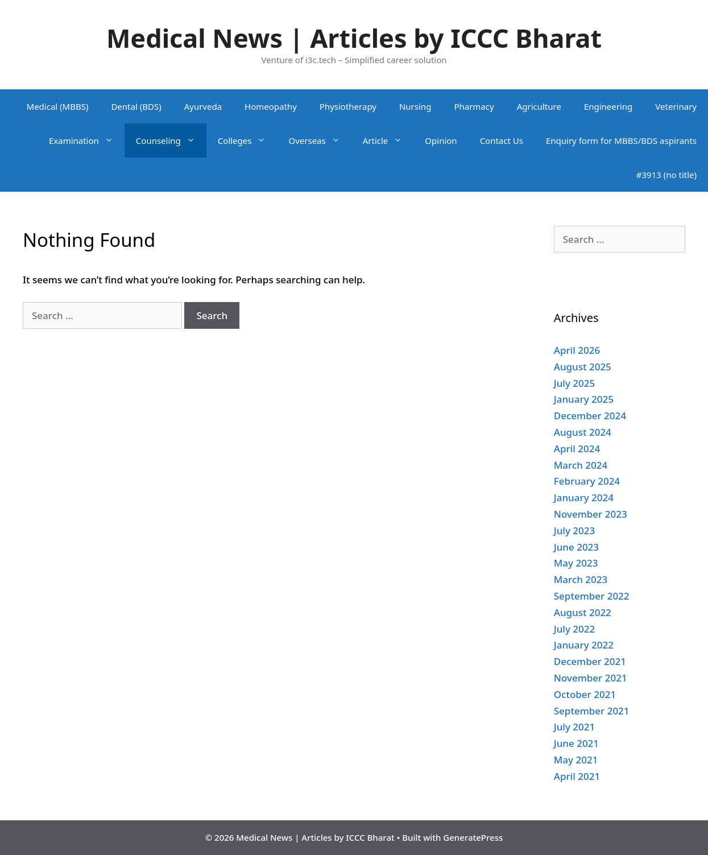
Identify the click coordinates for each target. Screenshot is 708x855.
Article (388, 140)
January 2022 (584, 644)
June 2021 (576, 743)
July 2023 (574, 530)
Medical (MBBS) (58, 106)
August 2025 (582, 366)
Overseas (319, 140)
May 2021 (576, 759)
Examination (87, 140)
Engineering (608, 106)
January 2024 (584, 497)
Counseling (171, 140)
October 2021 (585, 694)
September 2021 (592, 710)
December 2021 (590, 661)
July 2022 (574, 628)
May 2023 (576, 562)
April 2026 (577, 350)
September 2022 (592, 595)
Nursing (415, 106)
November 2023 (590, 514)
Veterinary (676, 106)
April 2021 (577, 776)
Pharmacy (474, 106)
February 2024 (587, 481)
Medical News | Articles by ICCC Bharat (354, 37)
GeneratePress (473, 837)
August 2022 (582, 612)
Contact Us (501, 140)
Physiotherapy (348, 106)
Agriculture (539, 106)
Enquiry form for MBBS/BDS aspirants (621, 140)
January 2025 (584, 399)
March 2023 (581, 579)
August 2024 (582, 432)
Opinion (441, 140)
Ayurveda (203, 106)
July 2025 (574, 383)
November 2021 (590, 677)
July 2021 (574, 726)
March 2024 (581, 465)
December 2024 (590, 415)
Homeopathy (271, 106)
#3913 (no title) (666, 174)
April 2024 (577, 448)
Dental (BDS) (136, 106)
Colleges (248, 140)
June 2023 (576, 547)
